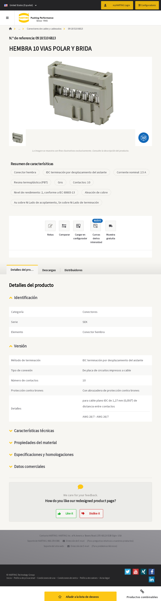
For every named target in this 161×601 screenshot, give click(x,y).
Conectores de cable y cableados (44, 28)
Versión (20, 345)
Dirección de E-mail (75, 540)
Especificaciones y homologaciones (43, 454)
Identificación (25, 297)
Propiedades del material (35, 442)
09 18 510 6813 (75, 28)
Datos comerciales (29, 466)
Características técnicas (34, 430)
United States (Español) (18, 5)
